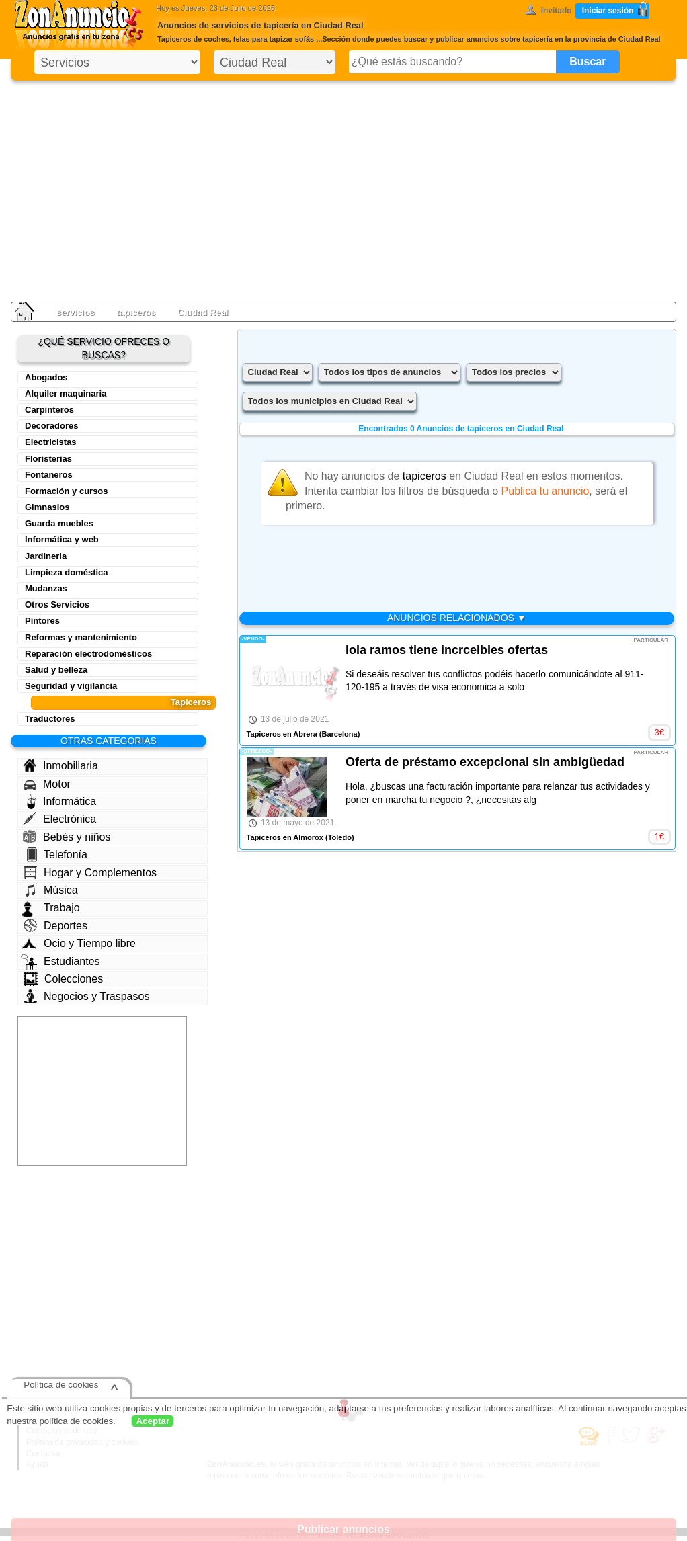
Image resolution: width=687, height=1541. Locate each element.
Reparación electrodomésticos (88, 654)
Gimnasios (47, 507)
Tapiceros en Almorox (285, 837)
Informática (61, 801)
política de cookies (76, 1421)
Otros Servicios (57, 604)
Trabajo (51, 908)
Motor (47, 784)
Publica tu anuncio (545, 491)
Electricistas (51, 442)
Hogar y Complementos (90, 872)
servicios (75, 312)
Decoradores (51, 426)
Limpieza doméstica (66, 572)
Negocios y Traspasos (86, 996)
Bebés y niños (67, 836)
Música (51, 890)
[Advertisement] (343, 188)
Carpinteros (49, 410)
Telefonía (57, 854)
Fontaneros (49, 475)
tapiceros (135, 312)
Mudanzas (46, 588)
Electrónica (59, 818)
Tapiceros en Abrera (282, 734)
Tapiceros (191, 702)
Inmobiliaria (60, 765)
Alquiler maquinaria (65, 393)
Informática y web (62, 539)
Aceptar (152, 1421)
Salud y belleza (56, 670)
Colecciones (63, 979)
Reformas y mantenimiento (81, 637)
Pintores (42, 621)
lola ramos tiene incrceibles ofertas (447, 650)
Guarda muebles (59, 523)
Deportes (55, 925)
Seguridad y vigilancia (71, 686)
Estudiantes (60, 961)
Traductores (50, 719)
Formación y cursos (66, 491)
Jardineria (46, 556)
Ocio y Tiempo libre (78, 943)
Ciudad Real (202, 312)
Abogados (46, 377)
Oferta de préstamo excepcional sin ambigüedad (485, 762)
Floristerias (48, 459)
